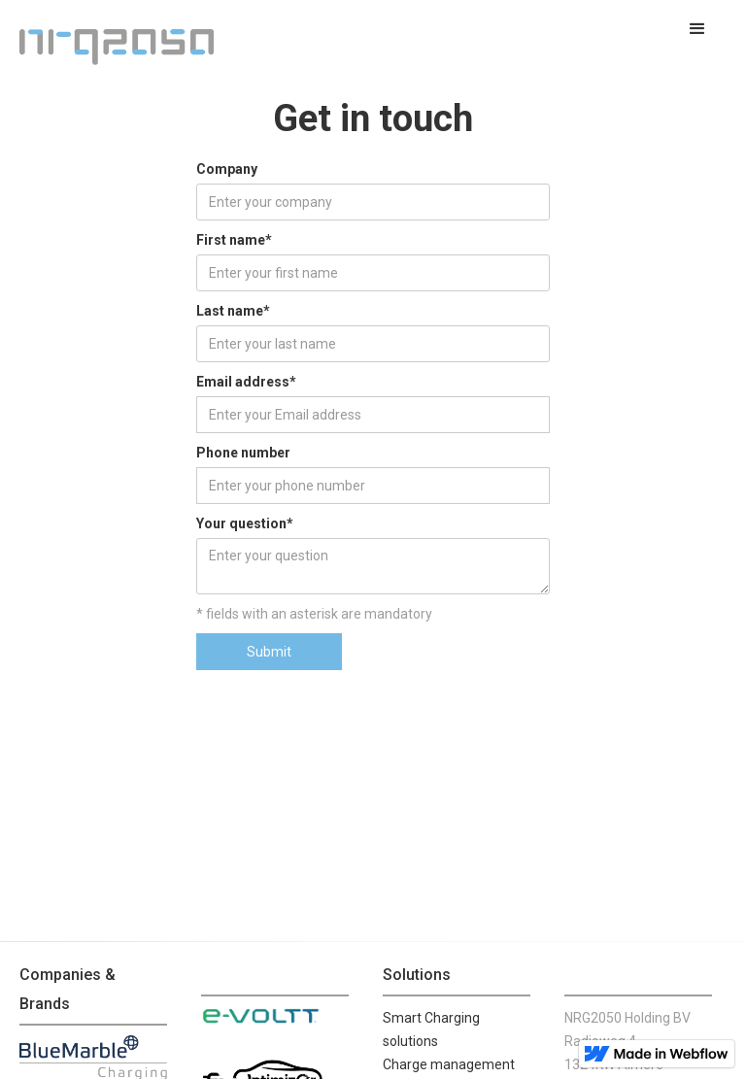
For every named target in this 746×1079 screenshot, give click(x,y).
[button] (697, 29)
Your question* (244, 523)
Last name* (233, 311)
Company (226, 169)
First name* (234, 240)
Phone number (243, 452)
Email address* (246, 381)
